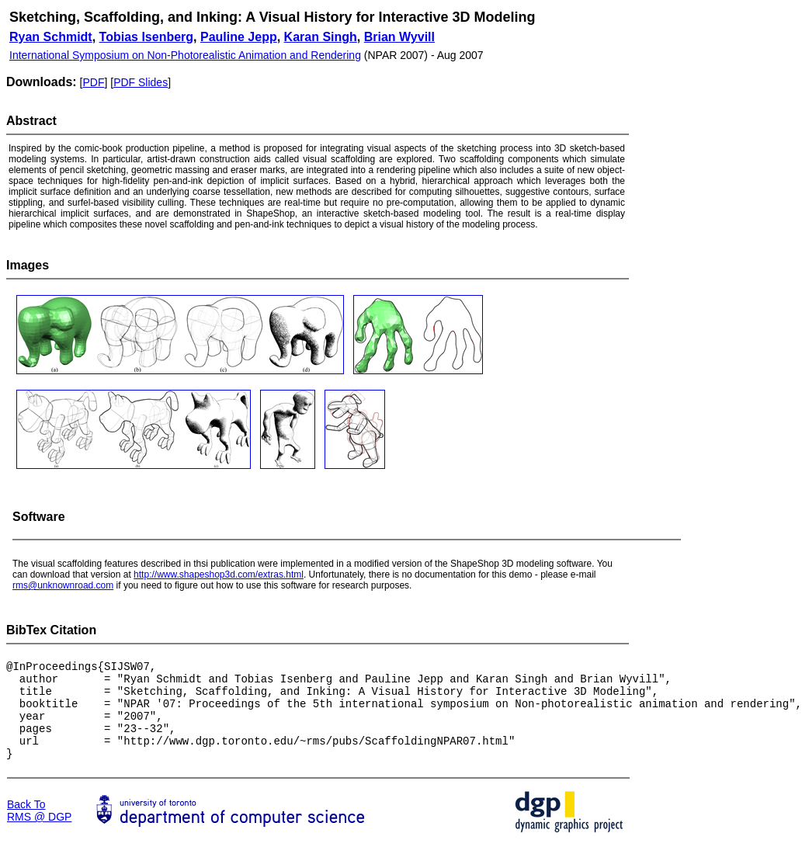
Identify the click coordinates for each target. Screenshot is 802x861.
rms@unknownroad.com (62, 585)
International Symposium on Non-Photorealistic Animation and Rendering (185, 55)
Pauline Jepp (238, 36)
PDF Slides (140, 82)
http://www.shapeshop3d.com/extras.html (219, 574)
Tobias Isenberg (146, 36)
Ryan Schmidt (50, 36)
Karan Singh (320, 36)
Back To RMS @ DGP (39, 829)
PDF (93, 82)
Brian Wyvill (399, 36)
